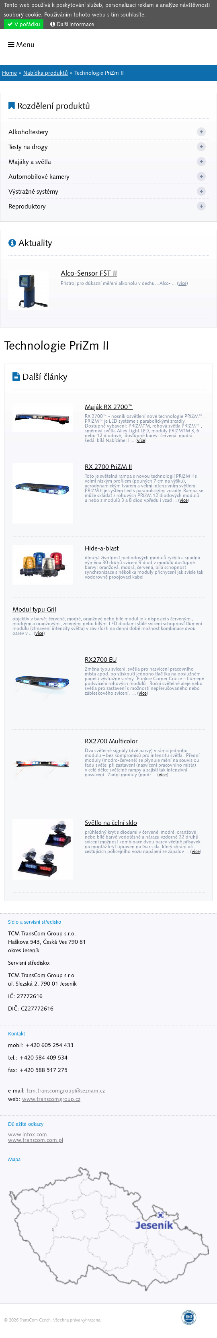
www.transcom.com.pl (35, 1140)
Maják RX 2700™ (109, 407)
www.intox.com (27, 1134)
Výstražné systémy (33, 191)
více (182, 283)
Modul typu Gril (34, 609)
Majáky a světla (29, 162)
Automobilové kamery (39, 176)
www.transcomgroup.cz (51, 1099)
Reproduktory (27, 206)
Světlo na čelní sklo (111, 822)
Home (188, 46)
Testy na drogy (28, 147)
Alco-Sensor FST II (89, 273)
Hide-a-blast (102, 548)
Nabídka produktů (45, 72)
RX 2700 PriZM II (108, 466)
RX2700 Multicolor (111, 741)
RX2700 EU (101, 659)
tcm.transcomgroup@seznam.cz (66, 1090)
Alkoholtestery (28, 132)
